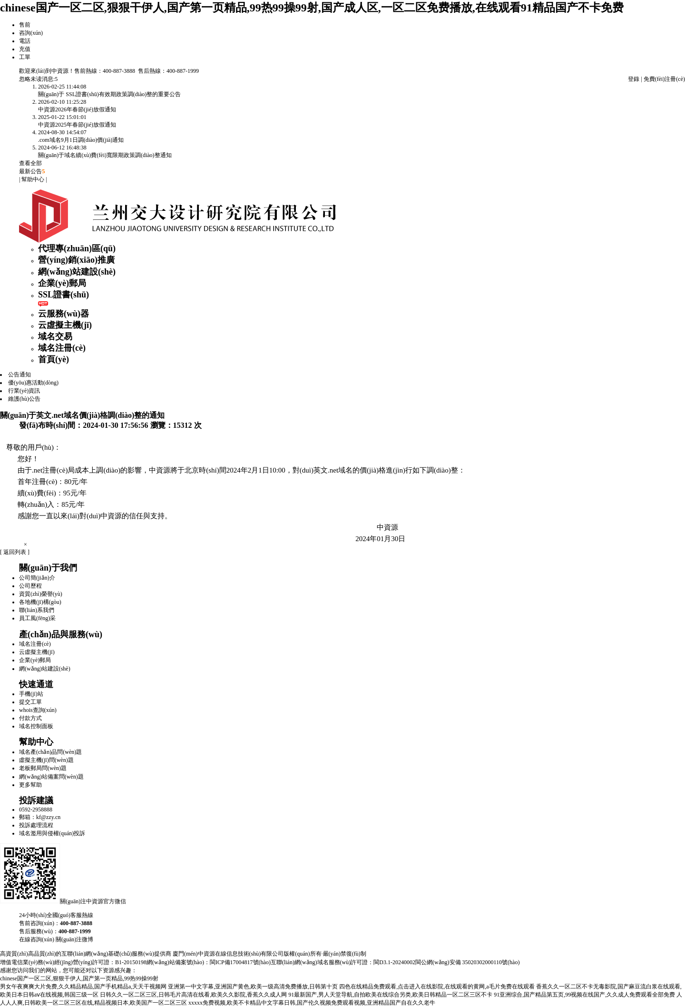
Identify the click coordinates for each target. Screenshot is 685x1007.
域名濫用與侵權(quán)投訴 (52, 833)
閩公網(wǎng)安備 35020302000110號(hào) (467, 962)
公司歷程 (30, 585)
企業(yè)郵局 (62, 283)
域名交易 (55, 336)
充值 (24, 49)
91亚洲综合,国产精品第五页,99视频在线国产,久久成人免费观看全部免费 (584, 994)
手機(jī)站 (31, 694)
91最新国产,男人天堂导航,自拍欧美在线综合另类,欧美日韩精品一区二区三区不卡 (390, 994)
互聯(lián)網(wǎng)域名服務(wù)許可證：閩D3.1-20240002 (343, 962)
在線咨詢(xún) (36, 939)
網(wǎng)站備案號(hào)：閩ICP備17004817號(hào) (209, 962)
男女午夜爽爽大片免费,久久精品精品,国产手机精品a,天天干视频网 (83, 986)
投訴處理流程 (36, 825)
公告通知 (19, 374)
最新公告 (32, 171)
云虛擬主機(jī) (65, 325)
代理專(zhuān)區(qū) (77, 248)
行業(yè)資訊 (24, 390)
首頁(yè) (53, 359)
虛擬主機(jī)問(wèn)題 (46, 760)
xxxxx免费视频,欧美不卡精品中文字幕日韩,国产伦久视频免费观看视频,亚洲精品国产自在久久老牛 (311, 1002)
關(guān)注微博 (74, 939)
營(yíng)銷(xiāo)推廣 (76, 260)
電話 (24, 41)
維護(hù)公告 (24, 398)
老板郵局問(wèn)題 (43, 768)
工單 (24, 57)
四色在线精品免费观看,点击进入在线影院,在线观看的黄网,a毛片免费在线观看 (436, 986)
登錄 (633, 79)
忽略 (24, 79)
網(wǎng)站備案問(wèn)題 (51, 776)
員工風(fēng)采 (37, 618)
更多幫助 (30, 784)
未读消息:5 (44, 79)
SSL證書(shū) (63, 294)
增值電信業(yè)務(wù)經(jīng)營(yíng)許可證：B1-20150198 (73, 962)
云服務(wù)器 (63, 313)
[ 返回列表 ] (14, 552)
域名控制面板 (36, 726)
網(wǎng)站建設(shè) (77, 271)
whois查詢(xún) (38, 710)
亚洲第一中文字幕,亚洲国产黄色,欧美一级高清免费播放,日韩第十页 (253, 986)
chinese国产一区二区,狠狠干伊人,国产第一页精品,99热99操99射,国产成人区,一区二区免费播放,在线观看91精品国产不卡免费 (312, 7)
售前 (24, 24)
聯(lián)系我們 (36, 610)
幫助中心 (32, 179)
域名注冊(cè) (62, 348)
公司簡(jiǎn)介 (37, 577)
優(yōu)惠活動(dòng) (33, 382)
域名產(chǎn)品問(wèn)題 (50, 752)
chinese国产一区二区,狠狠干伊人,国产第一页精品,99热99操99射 (79, 978)
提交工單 (30, 702)
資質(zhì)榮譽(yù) (40, 594)
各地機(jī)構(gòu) (40, 602)
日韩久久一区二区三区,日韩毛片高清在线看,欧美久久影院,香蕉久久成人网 (193, 994)
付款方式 (30, 718)
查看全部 (30, 163)
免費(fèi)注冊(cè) (664, 79)
